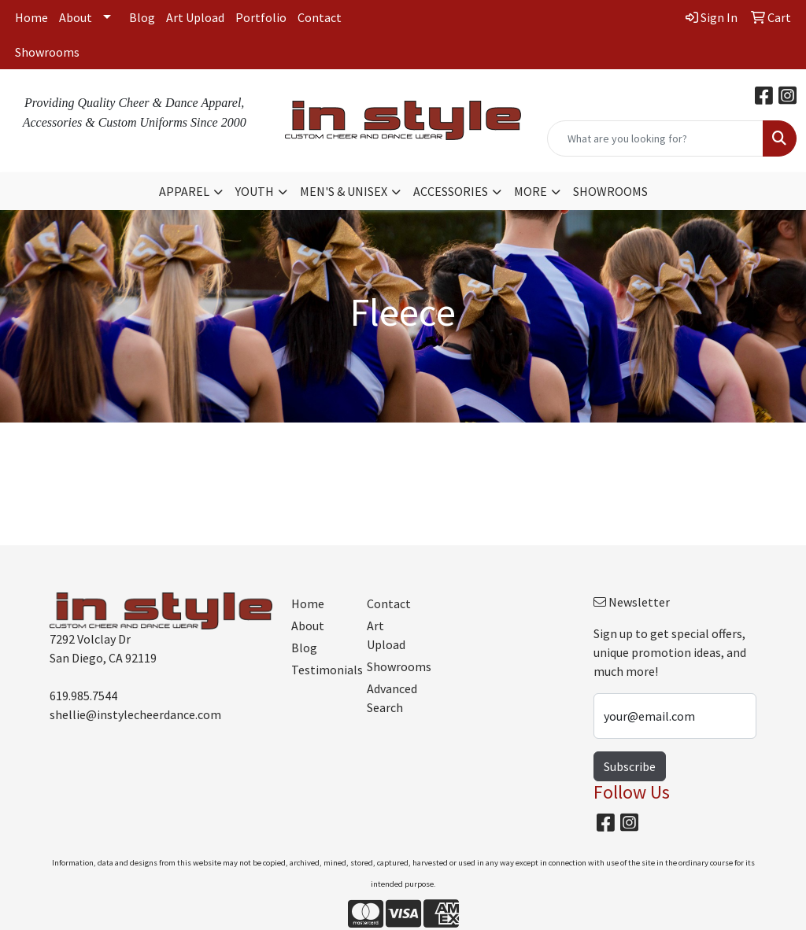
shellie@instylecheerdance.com (135, 714)
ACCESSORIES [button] (450, 191)
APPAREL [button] (184, 191)
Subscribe (630, 766)
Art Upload (195, 17)
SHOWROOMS (610, 191)
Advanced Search (392, 698)
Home (31, 17)
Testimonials (319, 669)
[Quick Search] (655, 138)
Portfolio (261, 17)
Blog (142, 17)
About (75, 17)
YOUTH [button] (254, 191)
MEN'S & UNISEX (343, 191)
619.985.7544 (83, 695)
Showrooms (47, 52)
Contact (320, 17)
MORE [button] (530, 191)
